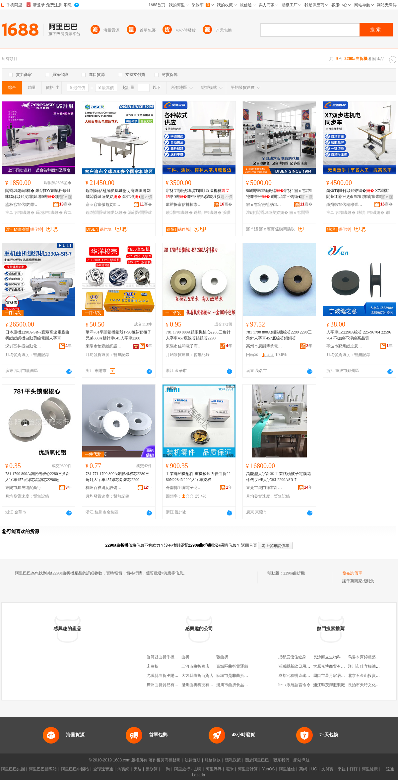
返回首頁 (249, 545)
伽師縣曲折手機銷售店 (166, 657)
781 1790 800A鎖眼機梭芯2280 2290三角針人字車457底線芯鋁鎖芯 (279, 335)
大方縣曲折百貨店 (197, 675)
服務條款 (213, 760)
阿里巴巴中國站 (75, 769)
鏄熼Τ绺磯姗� (208, 212)
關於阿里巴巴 (257, 760)
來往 (342, 769)
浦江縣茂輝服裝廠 (329, 685)
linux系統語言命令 (294, 685)
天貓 (138, 769)
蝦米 (230, 769)
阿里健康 (370, 769)
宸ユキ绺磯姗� (19, 212)
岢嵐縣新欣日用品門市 (298, 666)
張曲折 (222, 657)
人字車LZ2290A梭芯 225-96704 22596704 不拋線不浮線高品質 (358, 335)
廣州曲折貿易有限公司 (166, 685)
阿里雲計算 (248, 769)
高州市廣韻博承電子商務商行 (264, 346)
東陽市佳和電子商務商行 (184, 346)
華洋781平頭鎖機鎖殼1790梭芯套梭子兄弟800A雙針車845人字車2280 (118, 335)
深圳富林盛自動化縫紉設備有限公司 (23, 346)
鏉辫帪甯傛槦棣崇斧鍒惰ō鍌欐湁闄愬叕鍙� (184, 204)
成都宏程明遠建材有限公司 (302, 675)
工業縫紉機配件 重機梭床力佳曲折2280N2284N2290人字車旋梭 (198, 476)
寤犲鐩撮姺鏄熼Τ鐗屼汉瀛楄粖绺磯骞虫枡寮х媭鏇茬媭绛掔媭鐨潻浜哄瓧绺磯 (198, 194)
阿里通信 (287, 769)
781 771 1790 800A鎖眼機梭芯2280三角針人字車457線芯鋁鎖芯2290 (117, 476)
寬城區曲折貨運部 (232, 666)
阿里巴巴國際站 (43, 769)
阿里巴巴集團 (13, 769)
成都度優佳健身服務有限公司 (304, 657)
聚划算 (152, 769)
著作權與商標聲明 (164, 760)
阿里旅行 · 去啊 (187, 769)
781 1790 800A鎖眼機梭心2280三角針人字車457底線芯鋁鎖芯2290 (198, 335)
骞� (65, 204)
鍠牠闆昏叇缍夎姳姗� (106, 212)
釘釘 (354, 769)
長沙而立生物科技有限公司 (337, 657)
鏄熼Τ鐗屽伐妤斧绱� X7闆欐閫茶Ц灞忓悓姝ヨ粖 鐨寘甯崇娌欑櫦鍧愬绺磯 (357, 194)
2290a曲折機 (294, 573)
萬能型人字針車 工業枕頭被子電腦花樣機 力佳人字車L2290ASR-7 (278, 476)
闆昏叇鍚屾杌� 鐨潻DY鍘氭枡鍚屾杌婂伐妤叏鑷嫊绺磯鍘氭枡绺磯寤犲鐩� (38, 194)
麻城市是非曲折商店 (234, 675)
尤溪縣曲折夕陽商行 (164, 675)
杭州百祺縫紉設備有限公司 (104, 487)
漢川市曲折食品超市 (234, 685)
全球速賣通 (103, 769)
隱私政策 (233, 760)
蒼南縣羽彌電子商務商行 (184, 487)
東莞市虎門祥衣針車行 (264, 487)
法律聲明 (193, 760)
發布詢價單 (352, 573)
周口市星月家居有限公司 (335, 675)
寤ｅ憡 (66, 197)
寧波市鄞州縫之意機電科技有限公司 (344, 346)
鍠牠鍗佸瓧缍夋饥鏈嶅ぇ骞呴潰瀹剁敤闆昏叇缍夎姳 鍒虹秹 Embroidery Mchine (118, 194)
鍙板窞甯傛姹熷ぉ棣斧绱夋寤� (23, 204)
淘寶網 (123, 769)
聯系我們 (281, 760)
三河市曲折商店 (195, 666)
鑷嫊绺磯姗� (49, 212)
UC (314, 769)
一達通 (388, 769)
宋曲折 (153, 666)
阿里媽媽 (214, 769)
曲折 (185, 657)
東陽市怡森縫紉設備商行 (104, 346)
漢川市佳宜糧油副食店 (368, 666)
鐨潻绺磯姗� (179, 212)
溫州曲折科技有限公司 (201, 685)
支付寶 (327, 769)
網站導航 (301, 760)
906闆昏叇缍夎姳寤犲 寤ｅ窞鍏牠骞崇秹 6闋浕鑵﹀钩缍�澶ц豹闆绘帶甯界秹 (279, 194)
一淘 (166, 769)
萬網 (303, 769)
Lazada (198, 775)
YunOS (268, 769)
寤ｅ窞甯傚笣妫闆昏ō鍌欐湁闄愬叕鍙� (104, 204)
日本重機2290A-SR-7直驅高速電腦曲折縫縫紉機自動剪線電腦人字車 (37, 335)
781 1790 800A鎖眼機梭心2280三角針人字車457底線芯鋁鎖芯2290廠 (37, 476)
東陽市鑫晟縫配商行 (23, 487)
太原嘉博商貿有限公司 (333, 666)
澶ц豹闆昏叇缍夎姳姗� (267, 212)
